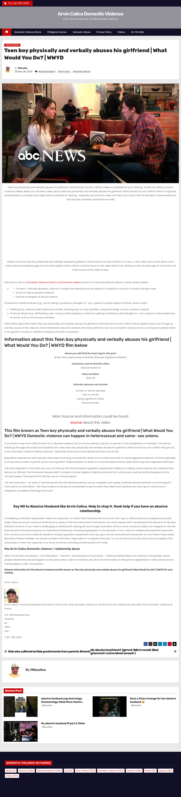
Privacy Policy (104, 32)
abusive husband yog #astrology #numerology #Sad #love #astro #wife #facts (61, 702)
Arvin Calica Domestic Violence (90, 14)
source (76, 422)
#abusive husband (47, 71)
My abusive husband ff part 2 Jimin (63, 723)
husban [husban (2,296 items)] (134, 770)
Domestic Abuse (81, 32)
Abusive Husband (12, 45)
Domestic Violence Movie (27, 32)
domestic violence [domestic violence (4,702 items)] (111, 770)
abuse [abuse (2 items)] (11, 770)
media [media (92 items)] (150, 770)
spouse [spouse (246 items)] (165, 770)
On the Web (137, 32)
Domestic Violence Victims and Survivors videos (54, 282)
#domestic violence (81, 71)
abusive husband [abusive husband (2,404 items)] (49, 770)
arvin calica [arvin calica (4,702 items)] (85, 770)
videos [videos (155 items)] (12, 775)
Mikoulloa (22, 68)
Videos (121, 32)
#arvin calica (64, 71)
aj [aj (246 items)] (69, 770)
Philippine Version (57, 32)
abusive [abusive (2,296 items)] (26, 770)
